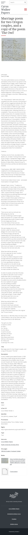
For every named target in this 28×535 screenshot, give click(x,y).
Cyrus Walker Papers (5, 9)
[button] (25, 9)
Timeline (14, 519)
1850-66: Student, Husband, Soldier (11, 451)
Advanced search (3, 2)
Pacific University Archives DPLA (10, 445)
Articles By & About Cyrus (14, 514)
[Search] (18, 2)
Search (25, 2)
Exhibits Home (14, 524)
